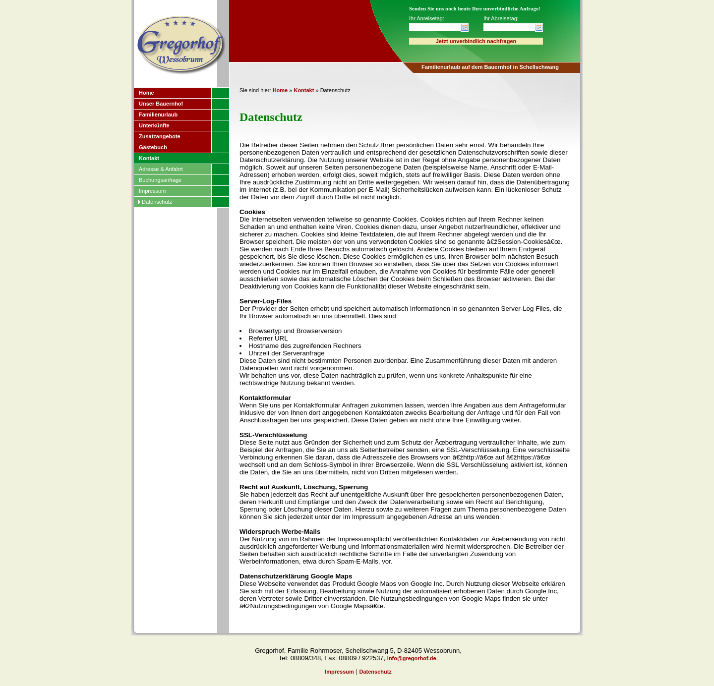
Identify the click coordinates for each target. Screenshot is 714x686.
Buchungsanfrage (160, 180)
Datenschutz (157, 202)
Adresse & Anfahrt (161, 169)
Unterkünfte (154, 125)
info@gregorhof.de (411, 658)
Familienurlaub (158, 114)
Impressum (152, 191)
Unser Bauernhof (161, 104)
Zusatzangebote (159, 136)
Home (146, 93)
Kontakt (149, 158)
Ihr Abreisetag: (501, 18)
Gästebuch (153, 147)
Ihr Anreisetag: (426, 18)
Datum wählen (465, 27)
